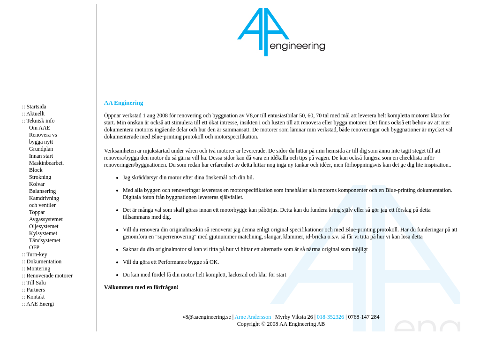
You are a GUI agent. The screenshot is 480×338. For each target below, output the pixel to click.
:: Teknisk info (38, 120)
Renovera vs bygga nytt (43, 138)
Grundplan (41, 149)
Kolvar (37, 184)
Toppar (37, 212)
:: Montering (36, 268)
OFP (34, 247)
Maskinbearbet (45, 163)
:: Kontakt (33, 296)
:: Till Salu (34, 282)
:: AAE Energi (38, 303)
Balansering (42, 191)
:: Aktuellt (33, 113)
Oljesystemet (44, 226)
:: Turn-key (34, 254)
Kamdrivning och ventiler (44, 201)
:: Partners (33, 289)
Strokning (40, 177)
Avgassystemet (46, 219)
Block (36, 170)
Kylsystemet (43, 233)
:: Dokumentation (41, 261)
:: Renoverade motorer (47, 275)
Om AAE (39, 127)
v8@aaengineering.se (206, 317)
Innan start (41, 156)
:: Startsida (34, 106)
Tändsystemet (44, 240)
